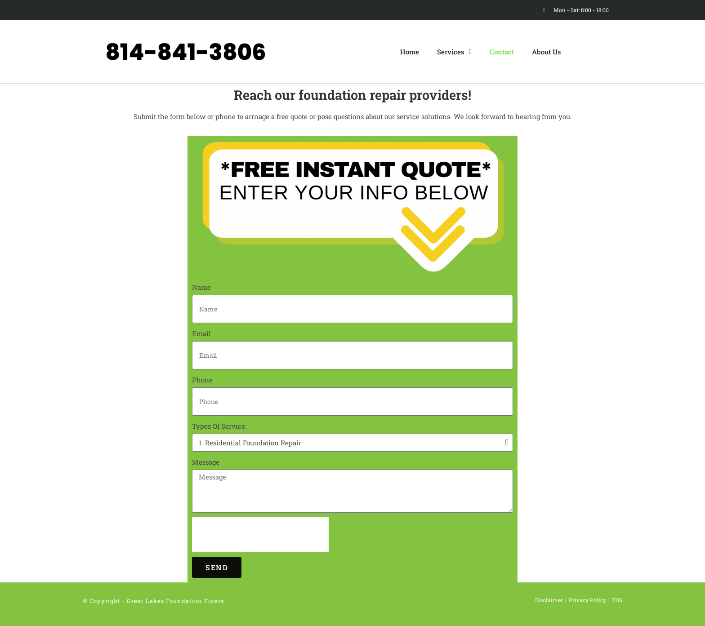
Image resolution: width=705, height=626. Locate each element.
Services (454, 52)
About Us (546, 51)
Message (205, 461)
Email (201, 333)
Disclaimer (549, 600)
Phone (202, 379)
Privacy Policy (587, 600)
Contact (502, 51)
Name (201, 287)
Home (409, 51)
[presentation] (260, 534)
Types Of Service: (219, 426)
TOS (617, 600)
